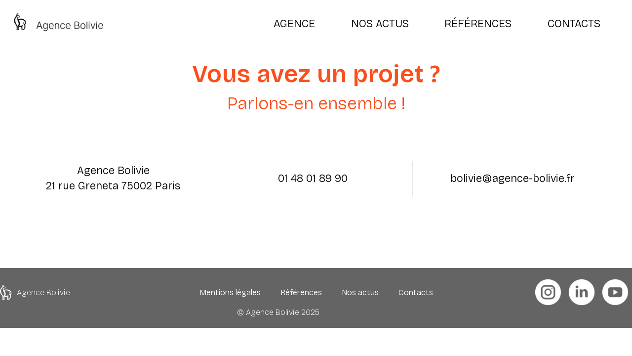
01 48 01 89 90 (313, 178)
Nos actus (360, 292)
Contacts (415, 292)
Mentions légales (230, 292)
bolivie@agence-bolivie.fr (512, 178)
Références (301, 292)
